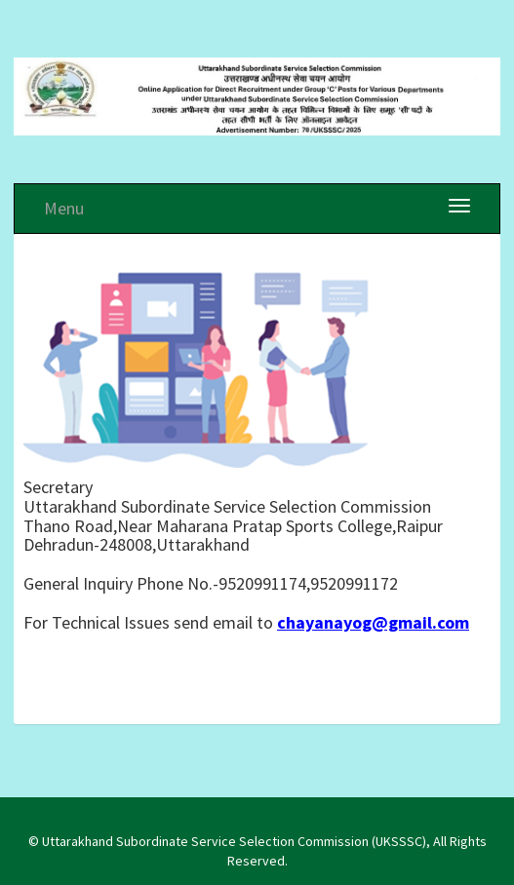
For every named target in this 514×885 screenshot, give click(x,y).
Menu (64, 208)
